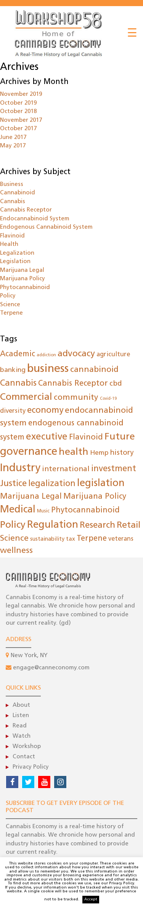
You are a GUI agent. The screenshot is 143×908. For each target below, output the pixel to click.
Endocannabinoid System (34, 219)
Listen (21, 716)
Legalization (17, 253)
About (21, 705)
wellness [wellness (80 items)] (16, 551)
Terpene (11, 313)
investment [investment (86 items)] (113, 469)
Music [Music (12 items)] (43, 511)
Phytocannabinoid (25, 288)
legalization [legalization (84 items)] (52, 484)
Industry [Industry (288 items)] (20, 468)
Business (11, 184)
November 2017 (21, 120)
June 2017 (13, 138)
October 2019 (18, 103)
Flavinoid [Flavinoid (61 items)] (86, 437)
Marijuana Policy (22, 279)
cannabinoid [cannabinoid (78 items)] (94, 370)
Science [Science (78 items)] (14, 539)
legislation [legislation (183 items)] (101, 483)
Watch (22, 736)
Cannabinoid (17, 193)
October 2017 (18, 129)
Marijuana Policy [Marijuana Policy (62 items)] (94, 497)
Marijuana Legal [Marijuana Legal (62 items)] (31, 497)
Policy (8, 296)
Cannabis (12, 202)
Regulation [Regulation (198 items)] (52, 525)
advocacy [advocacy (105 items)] (76, 354)
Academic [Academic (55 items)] (17, 354)
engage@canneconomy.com (51, 668)
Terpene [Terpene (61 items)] (92, 539)
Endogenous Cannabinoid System (46, 227)
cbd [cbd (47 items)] (115, 384)
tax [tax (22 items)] (70, 539)
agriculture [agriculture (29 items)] (113, 354)
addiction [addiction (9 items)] (46, 355)
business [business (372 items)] (48, 369)
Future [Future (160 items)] (119, 437)
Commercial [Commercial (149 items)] (26, 397)
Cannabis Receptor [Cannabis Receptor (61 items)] (73, 384)
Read (20, 726)
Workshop (27, 747)
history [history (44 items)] (121, 453)
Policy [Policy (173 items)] (13, 525)
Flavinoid (12, 236)
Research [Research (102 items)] (97, 525)
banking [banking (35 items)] (13, 370)
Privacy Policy (31, 767)
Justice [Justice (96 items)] (13, 484)
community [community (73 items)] (76, 398)
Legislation (15, 262)
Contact (24, 757)
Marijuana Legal (22, 270)
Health (9, 244)
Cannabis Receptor (26, 210)
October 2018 (18, 112)
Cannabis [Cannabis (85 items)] (18, 384)
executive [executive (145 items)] (46, 437)
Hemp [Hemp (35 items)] (99, 453)
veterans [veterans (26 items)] (120, 539)
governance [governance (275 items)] (28, 452)
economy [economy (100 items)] (45, 410)
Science (10, 305)
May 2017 (13, 146)
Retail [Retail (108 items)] (128, 525)
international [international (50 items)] (66, 469)
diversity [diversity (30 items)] (13, 411)
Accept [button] (90, 899)
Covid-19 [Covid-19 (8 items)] (108, 399)
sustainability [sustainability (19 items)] (47, 539)
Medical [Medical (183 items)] (17, 510)
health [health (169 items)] (73, 452)
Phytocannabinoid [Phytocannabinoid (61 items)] (85, 510)
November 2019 (21, 94)
